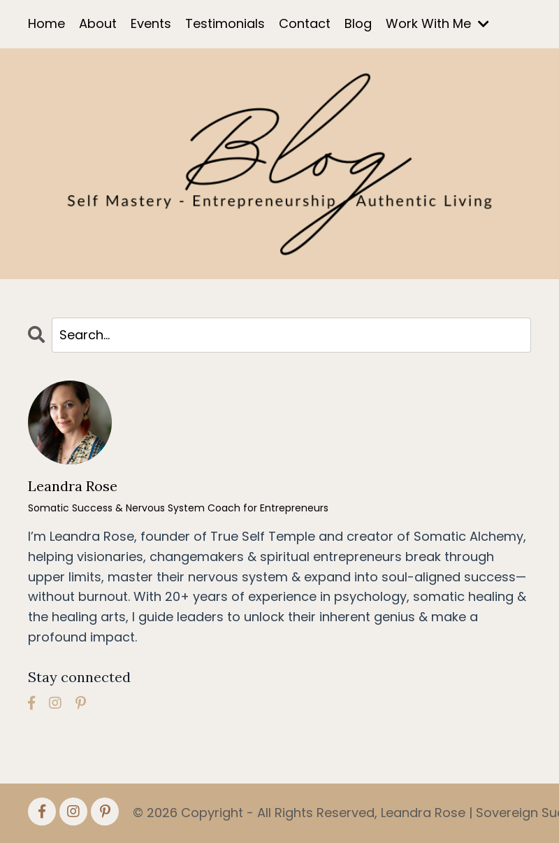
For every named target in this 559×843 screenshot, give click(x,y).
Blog (358, 23)
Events (151, 23)
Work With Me (437, 23)
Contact (305, 23)
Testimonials (225, 23)
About (98, 23)
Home (46, 23)
